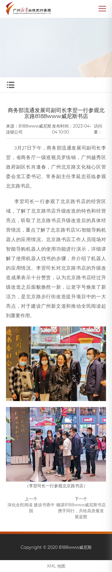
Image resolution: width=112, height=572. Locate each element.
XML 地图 (56, 566)
